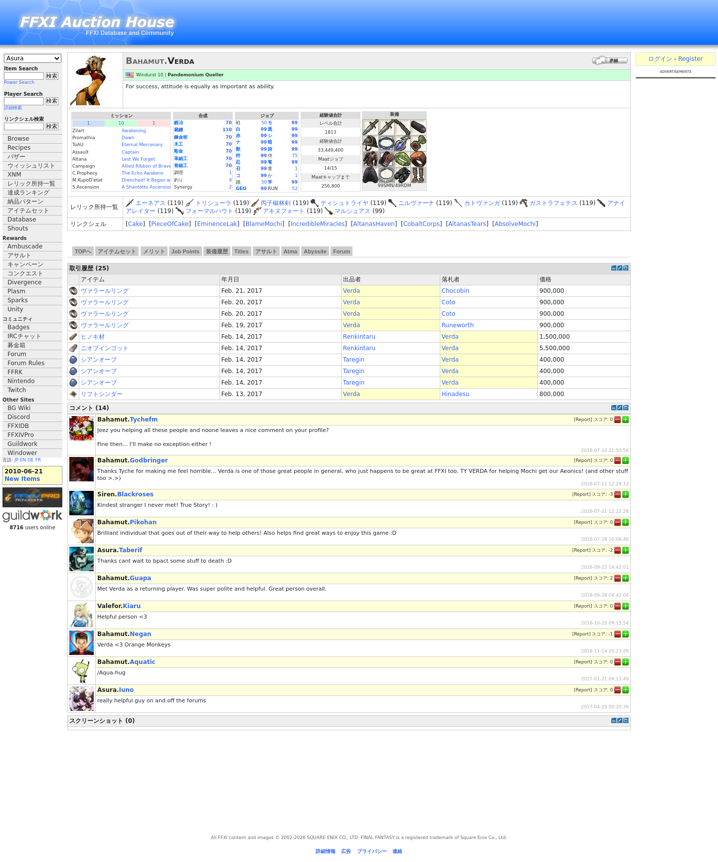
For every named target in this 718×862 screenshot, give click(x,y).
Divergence (24, 282)
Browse (18, 138)
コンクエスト (25, 273)
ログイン (660, 58)
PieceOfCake (169, 223)
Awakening (134, 130)
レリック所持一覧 (31, 183)
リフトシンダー (102, 394)
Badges (18, 327)
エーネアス (151, 203)
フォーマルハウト (209, 211)
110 (227, 129)
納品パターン (25, 201)
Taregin (353, 359)
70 (228, 122)
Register (690, 58)
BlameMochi (263, 223)
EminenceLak (217, 223)
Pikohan (143, 522)
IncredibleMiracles (318, 223)
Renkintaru (359, 336)
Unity (15, 309)
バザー (16, 156)
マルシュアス (352, 211)
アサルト (19, 255)
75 (295, 155)
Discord (18, 417)
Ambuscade (24, 246)
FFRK (14, 372)
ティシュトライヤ (344, 203)
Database (21, 219)
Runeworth (458, 325)
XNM (14, 174)
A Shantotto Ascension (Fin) (152, 187)
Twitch (16, 390)
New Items (22, 478)
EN (23, 459)
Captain (130, 152)
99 (294, 122)
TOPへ (83, 251)
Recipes (18, 147)
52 (295, 188)
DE (30, 459)
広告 (346, 851)
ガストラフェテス (553, 203)
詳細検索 (13, 107)
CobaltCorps (421, 223)
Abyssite (315, 251)
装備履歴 (217, 251)
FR (38, 459)
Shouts (17, 228)
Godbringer (149, 460)
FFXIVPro (20, 434)
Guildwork (22, 443)
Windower (22, 452)
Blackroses (135, 494)
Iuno (126, 689)
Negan (140, 634)
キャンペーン (25, 264)
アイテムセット (28, 210)
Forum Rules (25, 363)
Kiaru (132, 606)
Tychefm (144, 419)
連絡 (397, 851)
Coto (449, 302)
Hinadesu (456, 394)
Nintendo (21, 381)
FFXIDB (18, 426)
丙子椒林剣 (276, 203)
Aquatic (142, 661)
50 (264, 122)
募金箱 (16, 345)
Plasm (16, 291)
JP (16, 459)
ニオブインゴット (105, 348)
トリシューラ (213, 203)
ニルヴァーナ (416, 203)
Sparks (17, 300)
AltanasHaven (373, 223)
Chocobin (456, 290)
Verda (351, 290)
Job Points (185, 251)
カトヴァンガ (482, 203)
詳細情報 (326, 851)
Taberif (131, 550)
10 (121, 123)
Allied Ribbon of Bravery (149, 166)
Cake (135, 223)
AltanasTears (467, 223)
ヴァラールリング (105, 290)
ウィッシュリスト (31, 165)
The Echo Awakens (143, 173)
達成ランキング (28, 192)
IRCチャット (24, 336)
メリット (154, 251)
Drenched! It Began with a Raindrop (162, 180)
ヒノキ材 (93, 336)
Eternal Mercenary (142, 144)
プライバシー (372, 851)
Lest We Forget (138, 159)
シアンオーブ (99, 359)
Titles (241, 251)
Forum (16, 354)
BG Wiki (18, 408)
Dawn (128, 137)
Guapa (140, 578)
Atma (291, 251)
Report (582, 419)
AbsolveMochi (515, 223)
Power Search (19, 82)
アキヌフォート (284, 211)
